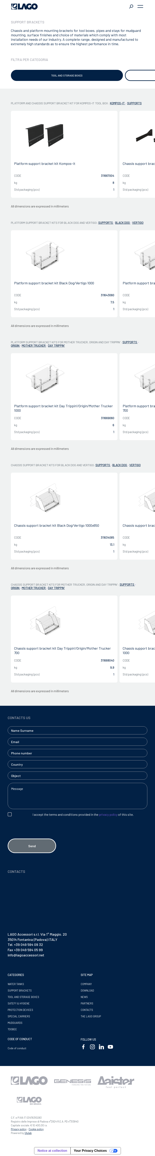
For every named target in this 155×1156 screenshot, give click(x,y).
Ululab (28, 1133)
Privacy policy (18, 1129)
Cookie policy (36, 1129)
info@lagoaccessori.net (26, 955)
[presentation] (38, 835)
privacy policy (108, 814)
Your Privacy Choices (90, 1150)
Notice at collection (52, 1150)
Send (32, 846)
